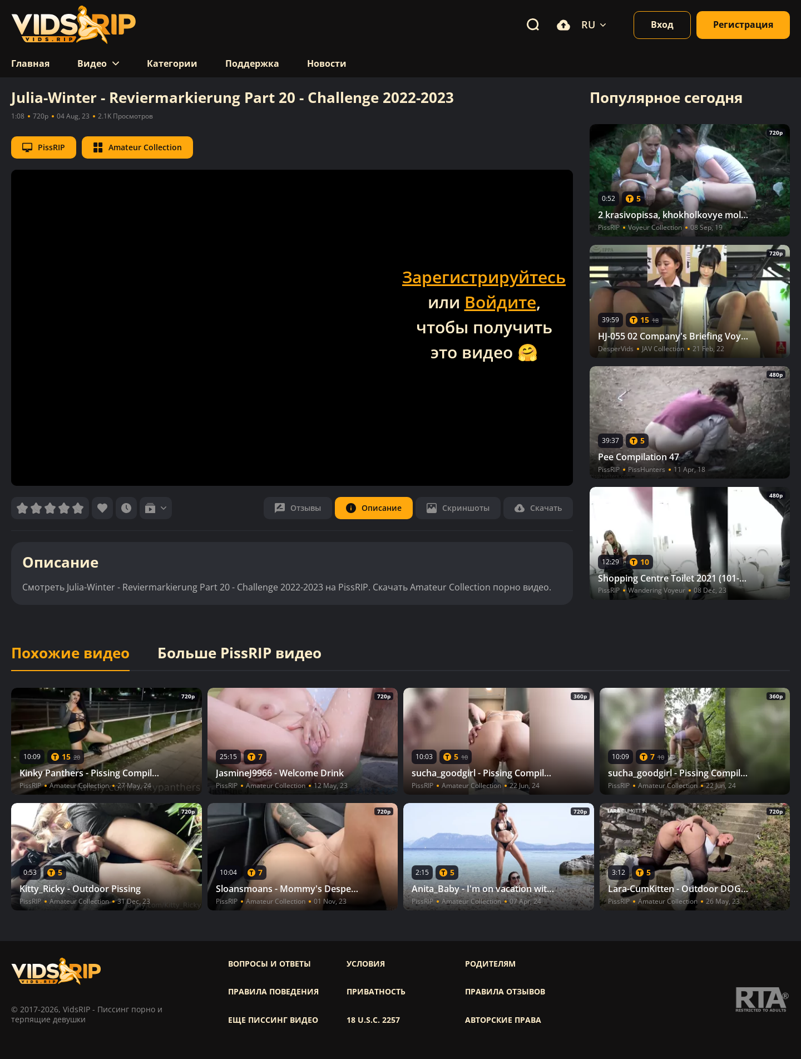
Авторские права (503, 1020)
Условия (366, 964)
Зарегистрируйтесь (484, 276)
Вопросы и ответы (269, 964)
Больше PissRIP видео (239, 653)
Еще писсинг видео (273, 1020)
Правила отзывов (505, 992)
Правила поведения (273, 992)
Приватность (376, 992)
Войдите (500, 301)
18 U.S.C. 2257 (373, 1020)
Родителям (490, 964)
